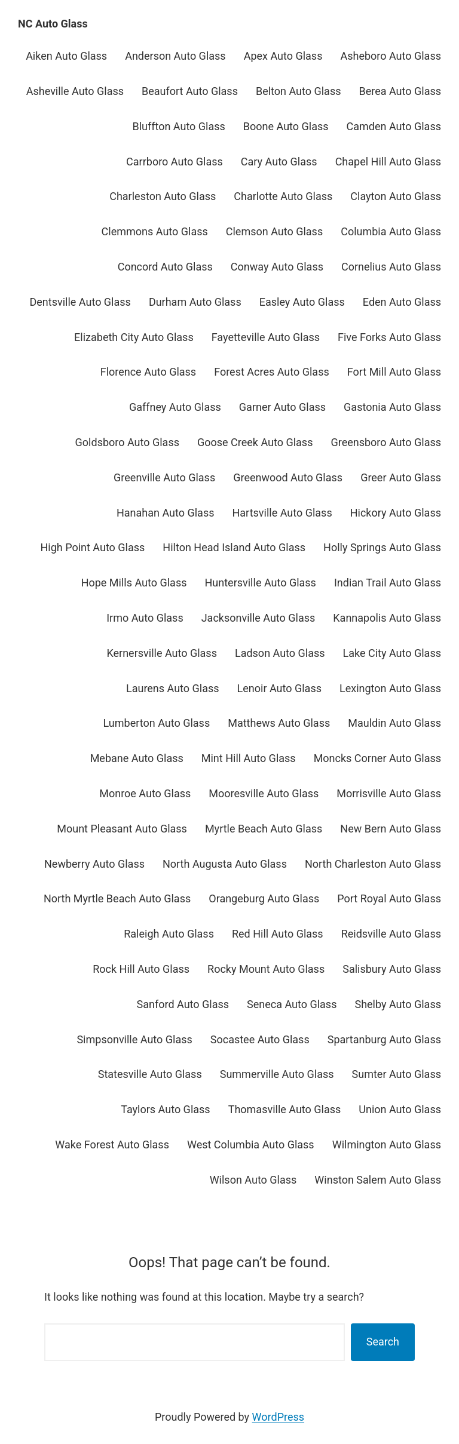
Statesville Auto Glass (150, 1074)
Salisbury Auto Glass (391, 969)
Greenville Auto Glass (164, 477)
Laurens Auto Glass (172, 688)
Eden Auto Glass (402, 302)
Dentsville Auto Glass (80, 302)
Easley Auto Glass (302, 302)
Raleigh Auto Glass (169, 933)
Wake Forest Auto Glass (112, 1144)
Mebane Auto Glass (136, 758)
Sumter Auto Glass (396, 1074)
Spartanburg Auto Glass (384, 1039)
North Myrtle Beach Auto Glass (117, 898)
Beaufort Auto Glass (190, 91)
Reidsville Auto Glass (391, 933)
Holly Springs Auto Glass (382, 547)
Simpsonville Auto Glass (134, 1039)
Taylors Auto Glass (165, 1109)
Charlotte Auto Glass (283, 196)
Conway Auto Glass (277, 266)
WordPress (278, 1417)
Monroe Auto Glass (145, 793)
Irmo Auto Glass (144, 618)
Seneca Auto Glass (291, 1004)
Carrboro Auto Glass (174, 161)
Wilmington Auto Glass (386, 1144)
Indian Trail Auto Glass (387, 582)
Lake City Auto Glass (392, 653)
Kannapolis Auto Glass (387, 618)
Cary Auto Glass (279, 161)
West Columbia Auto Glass (250, 1144)
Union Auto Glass (400, 1109)
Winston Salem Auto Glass (377, 1179)
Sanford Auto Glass (183, 1004)
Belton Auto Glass (298, 91)
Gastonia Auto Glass (392, 407)
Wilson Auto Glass (253, 1179)
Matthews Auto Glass (279, 723)
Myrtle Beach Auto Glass (263, 828)
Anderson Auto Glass (175, 56)
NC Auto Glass (53, 23)
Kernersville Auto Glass (161, 653)
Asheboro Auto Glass (390, 56)
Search (382, 1341)
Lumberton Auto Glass (156, 723)
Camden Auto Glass (394, 126)
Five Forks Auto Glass (389, 337)
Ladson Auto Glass (280, 653)
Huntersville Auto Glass (260, 582)
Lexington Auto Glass (390, 688)
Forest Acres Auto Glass (271, 371)
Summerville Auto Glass (277, 1074)
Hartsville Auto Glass (282, 512)
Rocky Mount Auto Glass (266, 969)
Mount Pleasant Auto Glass (122, 828)
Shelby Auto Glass (397, 1004)
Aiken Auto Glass (66, 56)
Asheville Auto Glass (75, 91)
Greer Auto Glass (400, 477)
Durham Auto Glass (195, 302)
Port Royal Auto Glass (389, 898)
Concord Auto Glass (165, 266)
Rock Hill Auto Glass (141, 969)
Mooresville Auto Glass (264, 793)
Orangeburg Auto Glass (264, 898)
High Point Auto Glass (92, 547)
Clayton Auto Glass (395, 196)
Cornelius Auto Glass (391, 266)
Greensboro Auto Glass (386, 442)
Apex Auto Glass (283, 56)
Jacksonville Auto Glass (258, 618)
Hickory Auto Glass (395, 512)
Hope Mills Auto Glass (134, 582)
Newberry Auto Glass (94, 864)
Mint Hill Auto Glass (248, 758)
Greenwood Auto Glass (287, 477)
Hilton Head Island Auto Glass (234, 547)
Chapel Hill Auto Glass (388, 161)
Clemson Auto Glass (274, 231)
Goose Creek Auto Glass (255, 442)
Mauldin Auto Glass (394, 723)
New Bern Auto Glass (390, 828)
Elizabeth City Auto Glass (134, 337)
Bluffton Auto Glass (178, 126)
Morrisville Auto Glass (388, 793)
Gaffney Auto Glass (175, 407)
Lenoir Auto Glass (279, 688)
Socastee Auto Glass (260, 1039)
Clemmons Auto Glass (155, 231)
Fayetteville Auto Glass (266, 337)
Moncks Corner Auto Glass (377, 758)
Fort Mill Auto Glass (394, 371)
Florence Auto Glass (148, 371)
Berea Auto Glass (400, 91)
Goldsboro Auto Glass (127, 442)
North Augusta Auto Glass (225, 864)
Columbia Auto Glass (391, 231)
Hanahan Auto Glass (166, 512)
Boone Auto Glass (286, 126)
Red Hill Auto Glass (277, 933)
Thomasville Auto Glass (284, 1109)
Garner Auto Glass (282, 407)
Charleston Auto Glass (162, 196)
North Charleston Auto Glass (373, 864)
